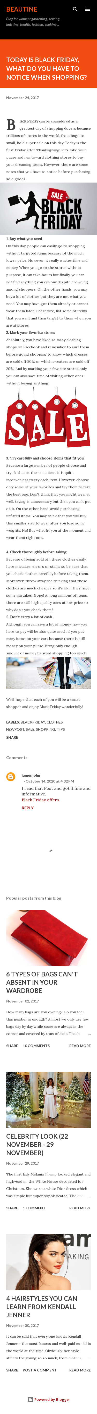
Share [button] (12, 737)
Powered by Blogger (48, 1399)
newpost (15, 729)
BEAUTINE (21, 9)
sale (30, 729)
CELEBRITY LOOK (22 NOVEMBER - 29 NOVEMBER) (37, 1144)
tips (61, 729)
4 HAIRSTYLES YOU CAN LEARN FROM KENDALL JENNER (41, 1307)
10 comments (36, 1045)
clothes (55, 722)
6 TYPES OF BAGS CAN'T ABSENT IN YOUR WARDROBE (42, 982)
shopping (45, 729)
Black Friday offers (40, 799)
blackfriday (33, 722)
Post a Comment (40, 1370)
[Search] (75, 9)
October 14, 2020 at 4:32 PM (50, 781)
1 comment (34, 1208)
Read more (80, 1045)
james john (31, 775)
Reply (28, 807)
